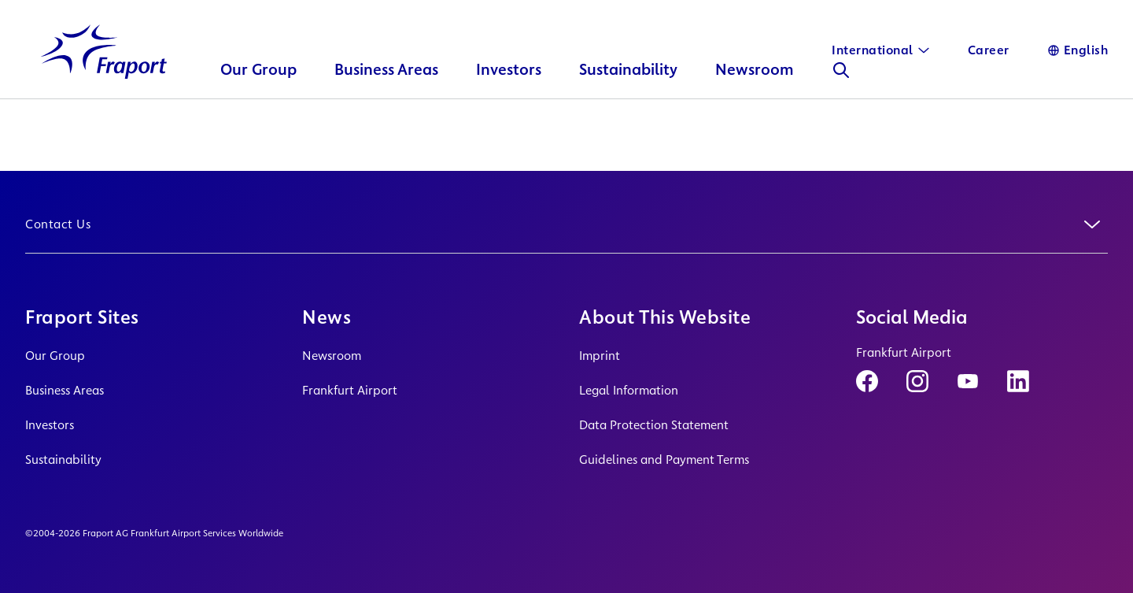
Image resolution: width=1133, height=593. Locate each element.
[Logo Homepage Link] (104, 74)
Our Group (55, 355)
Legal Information (628, 390)
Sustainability (63, 459)
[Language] (1078, 50)
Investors (49, 425)
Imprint (599, 355)
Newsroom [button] (754, 91)
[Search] (841, 91)
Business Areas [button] (386, 91)
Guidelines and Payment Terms (664, 459)
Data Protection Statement (654, 425)
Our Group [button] (258, 91)
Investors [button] (508, 91)
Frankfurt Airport (349, 390)
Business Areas (64, 390)
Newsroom (331, 355)
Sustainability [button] (628, 91)
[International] (881, 50)
